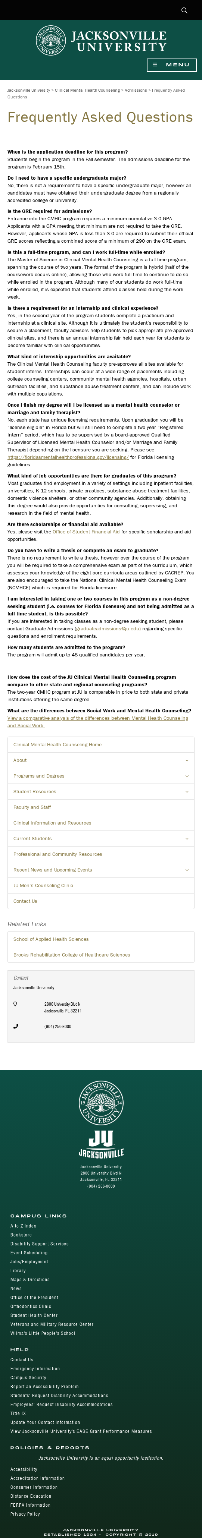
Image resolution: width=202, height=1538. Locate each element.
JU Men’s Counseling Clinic (43, 885)
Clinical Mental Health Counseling (87, 90)
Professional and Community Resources (57, 854)
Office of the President (34, 1297)
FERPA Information (30, 1505)
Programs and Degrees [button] (104, 778)
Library (18, 1270)
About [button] (104, 762)
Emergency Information (35, 1368)
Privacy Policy (25, 1514)
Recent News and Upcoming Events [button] (104, 872)
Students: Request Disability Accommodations (59, 1395)
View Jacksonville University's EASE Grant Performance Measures (81, 1431)
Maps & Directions (30, 1279)
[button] (184, 11)
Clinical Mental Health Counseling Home (57, 744)
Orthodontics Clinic (30, 1306)
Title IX (18, 1413)
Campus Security (28, 1377)
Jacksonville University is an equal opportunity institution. (101, 1458)
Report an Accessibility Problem (44, 1386)
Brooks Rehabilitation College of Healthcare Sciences (71, 954)
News (16, 1288)
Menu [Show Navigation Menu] (171, 65)
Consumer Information (34, 1487)
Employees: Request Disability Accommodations (61, 1404)
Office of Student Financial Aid (86, 531)
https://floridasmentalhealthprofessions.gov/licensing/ (68, 457)
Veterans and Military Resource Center (52, 1324)
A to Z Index (23, 1226)
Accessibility (23, 1469)
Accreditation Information (37, 1478)
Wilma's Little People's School (42, 1333)
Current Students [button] (104, 841)
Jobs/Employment (29, 1261)
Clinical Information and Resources (52, 822)
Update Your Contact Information (45, 1422)
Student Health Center (34, 1315)
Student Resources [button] (104, 794)
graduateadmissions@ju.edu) (108, 628)
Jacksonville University (28, 90)
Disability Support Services (39, 1244)
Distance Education (31, 1496)
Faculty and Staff (32, 807)
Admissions (136, 90)
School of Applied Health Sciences (51, 939)
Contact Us (25, 901)
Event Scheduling (29, 1252)
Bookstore (21, 1235)
